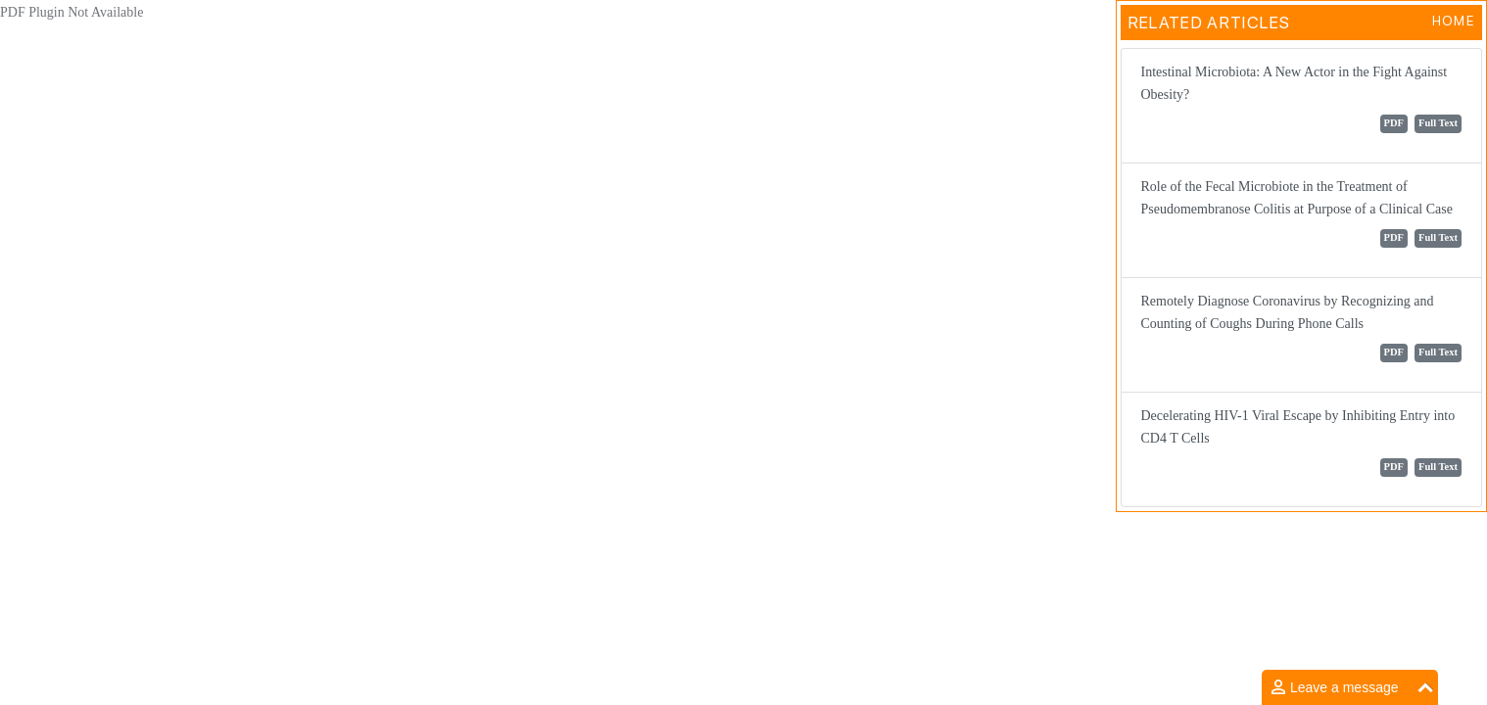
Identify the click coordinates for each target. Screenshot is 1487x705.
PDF (1394, 123)
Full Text (1438, 123)
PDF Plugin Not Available (71, 12)
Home (1453, 20)
